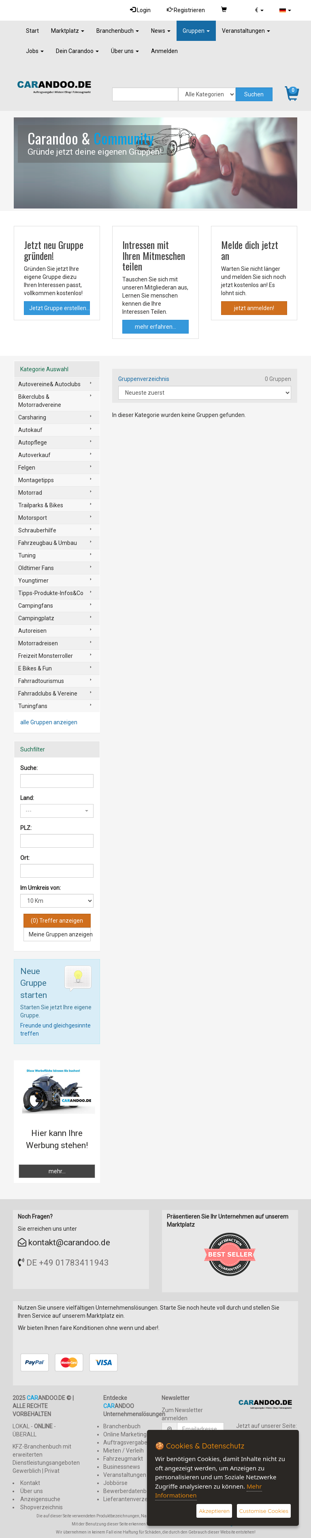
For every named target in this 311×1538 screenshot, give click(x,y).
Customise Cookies (263, 1511)
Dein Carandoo (77, 51)
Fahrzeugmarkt (123, 1458)
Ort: (25, 858)
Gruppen (196, 31)
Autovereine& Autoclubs (49, 384)
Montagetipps (36, 480)
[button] (258, 10)
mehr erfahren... (155, 326)
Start (32, 31)
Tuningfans (32, 706)
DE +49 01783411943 (67, 1263)
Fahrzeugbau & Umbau (47, 543)
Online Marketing (125, 1434)
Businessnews (121, 1467)
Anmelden (164, 51)
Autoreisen (32, 631)
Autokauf (30, 430)
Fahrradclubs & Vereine (47, 693)
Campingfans (35, 605)
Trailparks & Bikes (40, 505)
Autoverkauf (34, 455)
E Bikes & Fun (35, 668)
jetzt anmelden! (254, 308)
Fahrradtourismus (41, 681)
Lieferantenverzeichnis (132, 1499)
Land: (27, 798)
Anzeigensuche (40, 1499)
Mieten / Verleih (123, 1450)
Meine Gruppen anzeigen (60, 934)
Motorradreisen (38, 643)
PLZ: (26, 828)
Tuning (27, 555)
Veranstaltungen (246, 31)
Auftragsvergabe (125, 1442)
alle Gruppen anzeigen (48, 722)
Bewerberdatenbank (129, 1491)
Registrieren (183, 9)
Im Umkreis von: (40, 888)
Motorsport (32, 518)
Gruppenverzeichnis (143, 379)
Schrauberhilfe (37, 530)
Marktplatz (67, 31)
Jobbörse (115, 1483)
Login (136, 9)
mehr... (57, 1171)
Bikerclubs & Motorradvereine (39, 401)
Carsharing (32, 417)
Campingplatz (36, 618)
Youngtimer (33, 580)
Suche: (29, 768)
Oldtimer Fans (36, 568)
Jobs (35, 51)
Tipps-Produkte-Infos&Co (50, 593)
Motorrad (30, 492)
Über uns (125, 51)
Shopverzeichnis (41, 1507)
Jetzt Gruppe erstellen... (59, 308)
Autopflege (32, 442)
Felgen (26, 467)
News (160, 31)
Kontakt (30, 1483)
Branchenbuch (117, 31)
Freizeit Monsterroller (45, 656)
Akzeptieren (213, 1511)
